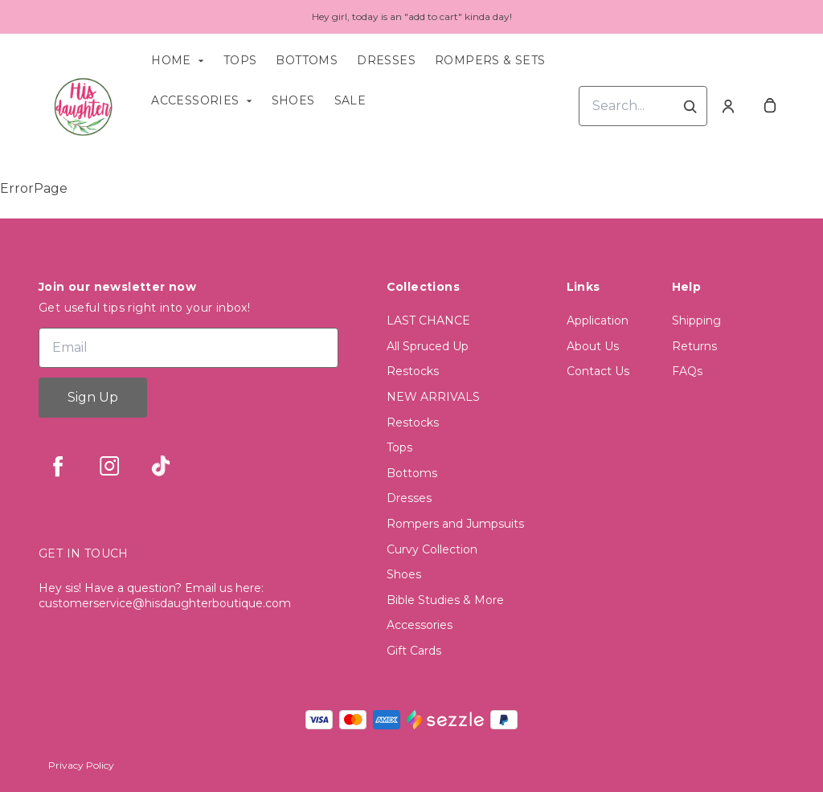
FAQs (687, 371)
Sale (350, 100)
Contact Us (598, 371)
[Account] (728, 106)
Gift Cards (414, 650)
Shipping (696, 320)
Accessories (195, 100)
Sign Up (93, 397)
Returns (694, 346)
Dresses (386, 60)
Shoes (293, 100)
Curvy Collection (432, 549)
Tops (240, 60)
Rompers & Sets (490, 60)
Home (171, 60)
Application (598, 320)
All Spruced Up (428, 346)
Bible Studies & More (445, 600)
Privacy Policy (81, 765)
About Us (593, 346)
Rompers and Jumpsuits (455, 523)
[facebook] (58, 466)
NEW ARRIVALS (433, 397)
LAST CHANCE (428, 320)
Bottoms (307, 60)
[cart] (769, 106)
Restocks (413, 371)
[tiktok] (160, 466)
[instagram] (109, 466)
